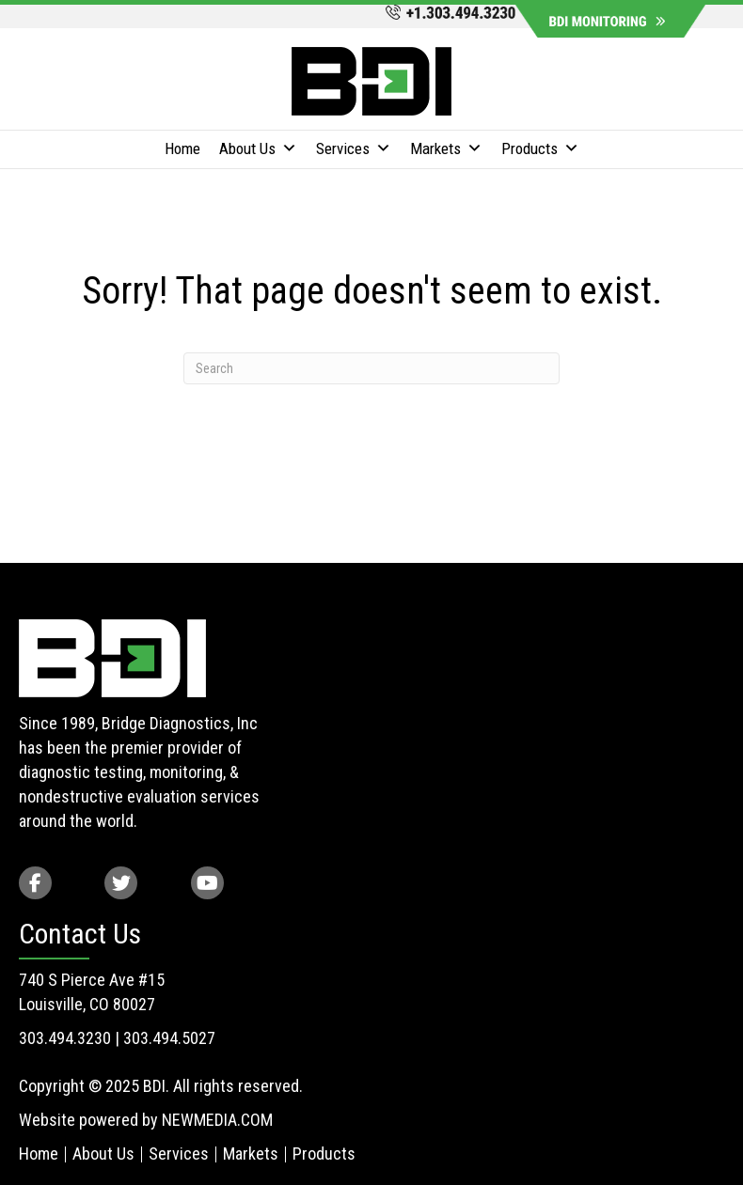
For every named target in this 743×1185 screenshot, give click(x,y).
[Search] (371, 368)
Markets (446, 149)
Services (353, 149)
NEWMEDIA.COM (217, 1120)
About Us (258, 149)
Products (540, 149)
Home (182, 148)
